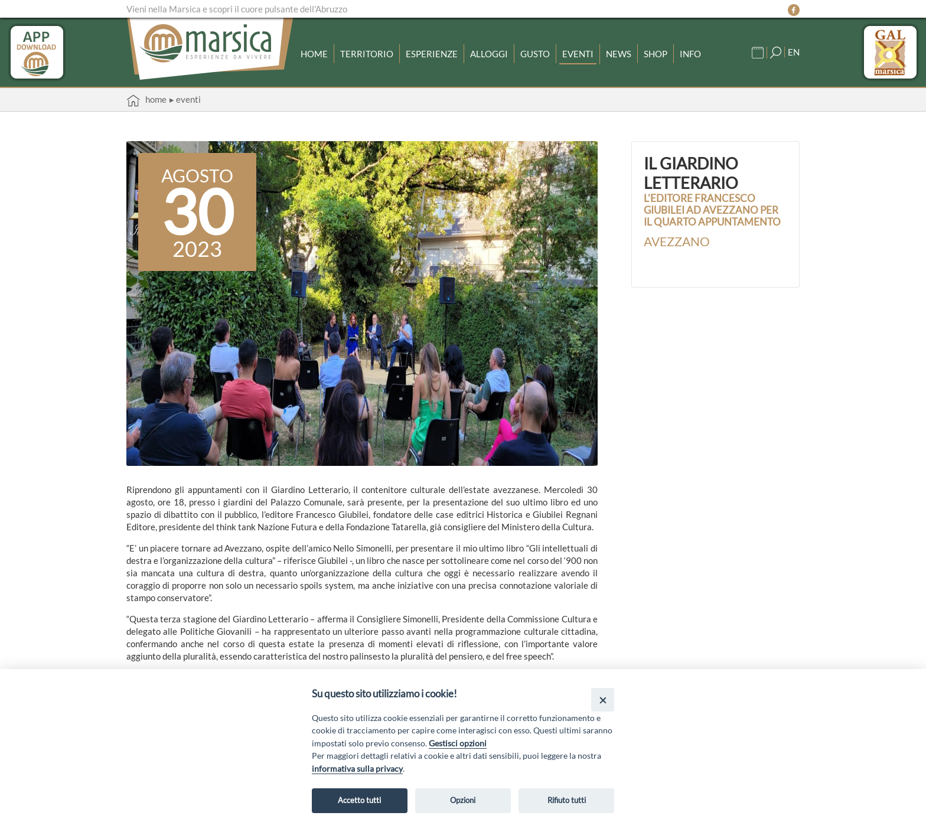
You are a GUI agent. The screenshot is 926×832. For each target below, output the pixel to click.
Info (690, 53)
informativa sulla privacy (357, 769)
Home (314, 53)
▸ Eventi (185, 99)
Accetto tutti (359, 800)
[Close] (602, 699)
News (618, 53)
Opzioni (462, 800)
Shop (655, 53)
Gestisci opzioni (458, 743)
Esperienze (432, 53)
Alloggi (489, 53)
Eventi (578, 53)
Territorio (366, 53)
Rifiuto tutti (566, 800)
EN (794, 52)
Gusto (535, 53)
